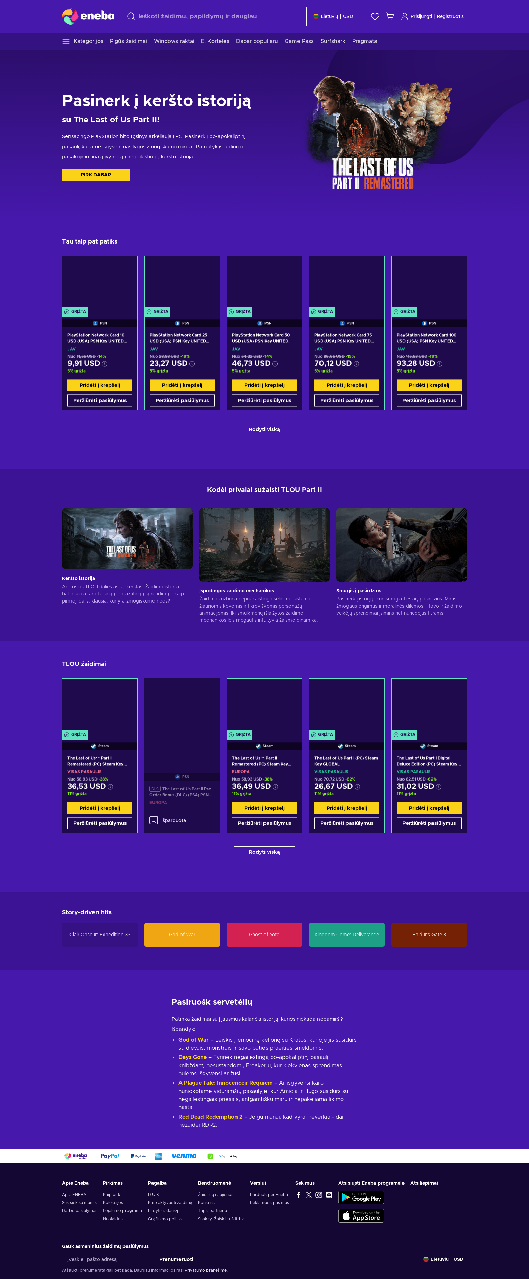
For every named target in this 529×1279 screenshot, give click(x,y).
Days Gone (192, 1055)
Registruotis (450, 16)
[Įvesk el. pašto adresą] (109, 1258)
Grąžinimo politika (166, 1217)
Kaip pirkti (113, 1193)
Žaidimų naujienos (215, 1193)
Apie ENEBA (74, 1193)
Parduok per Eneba (269, 1193)
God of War (182, 934)
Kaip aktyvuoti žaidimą (170, 1201)
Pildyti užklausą (163, 1209)
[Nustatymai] (333, 16)
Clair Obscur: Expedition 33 (99, 934)
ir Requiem (258, 1081)
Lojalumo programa (122, 1209)
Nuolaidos (113, 1217)
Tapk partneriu (212, 1209)
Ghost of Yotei (264, 934)
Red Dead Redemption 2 (210, 1115)
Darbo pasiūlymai (79, 1209)
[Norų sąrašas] (375, 16)
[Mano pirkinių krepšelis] (390, 16)
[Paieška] (214, 16)
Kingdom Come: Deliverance (347, 934)
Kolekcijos (113, 1201)
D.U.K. (154, 1193)
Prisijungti (416, 16)
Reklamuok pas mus (269, 1201)
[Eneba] (88, 16)
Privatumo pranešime (206, 1269)
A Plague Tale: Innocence (211, 1081)
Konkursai (208, 1201)
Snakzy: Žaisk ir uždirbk (221, 1217)
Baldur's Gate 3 (429, 934)
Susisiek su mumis (79, 1201)
